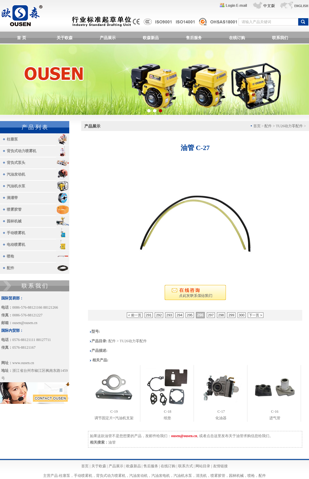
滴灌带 (12, 198)
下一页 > (255, 315)
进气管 (274, 418)
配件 (10, 268)
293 (169, 315)
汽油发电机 (160, 475)
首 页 (21, 37)
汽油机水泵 (16, 186)
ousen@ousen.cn (24, 323)
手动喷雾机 (16, 233)
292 (159, 315)
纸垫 (167, 418)
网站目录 (202, 466)
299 (231, 315)
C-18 (167, 411)
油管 (112, 442)
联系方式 (185, 466)
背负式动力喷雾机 (21, 151)
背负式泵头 (16, 162)
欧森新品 (151, 37)
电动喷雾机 (16, 244)
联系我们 (280, 37)
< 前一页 (134, 315)
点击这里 (214, 436)
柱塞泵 (12, 139)
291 (148, 315)
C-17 (221, 411)
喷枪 (10, 256)
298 (221, 315)
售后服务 (194, 37)
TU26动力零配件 (289, 126)
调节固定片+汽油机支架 (114, 418)
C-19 (114, 411)
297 (211, 315)
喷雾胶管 (14, 209)
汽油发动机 (16, 174)
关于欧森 (65, 37)
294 (179, 315)
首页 (85, 466)
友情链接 (220, 466)
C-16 (275, 411)
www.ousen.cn (23, 363)
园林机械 (14, 221)
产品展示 (108, 37)
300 (241, 315)
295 (189, 315)
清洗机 (201, 475)
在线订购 (237, 37)
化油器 (221, 418)
